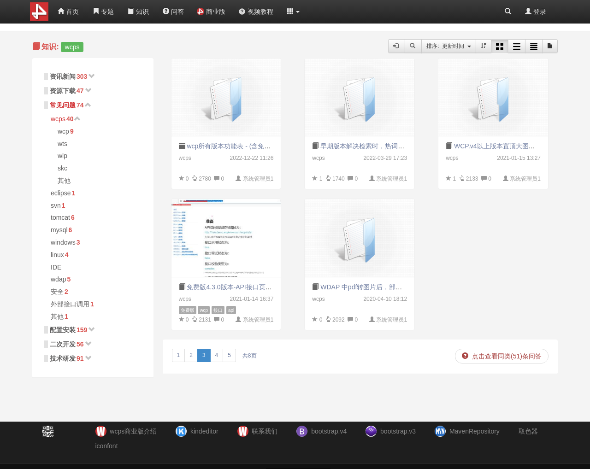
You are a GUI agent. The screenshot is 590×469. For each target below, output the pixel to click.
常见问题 (63, 105)
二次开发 (63, 344)
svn (56, 205)
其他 (64, 180)
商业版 (211, 11)
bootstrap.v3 (398, 431)
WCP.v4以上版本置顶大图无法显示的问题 (514, 146)
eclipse (61, 193)
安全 (57, 291)
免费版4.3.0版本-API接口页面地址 (235, 287)
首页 (68, 11)
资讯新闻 (63, 76)
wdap (58, 279)
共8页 (249, 355)
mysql (59, 230)
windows (63, 242)
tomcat (60, 217)
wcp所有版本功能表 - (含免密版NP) (237, 146)
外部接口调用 (70, 304)
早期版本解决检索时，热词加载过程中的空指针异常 (394, 146)
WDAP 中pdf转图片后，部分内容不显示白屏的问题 (393, 287)
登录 (535, 11)
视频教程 (255, 11)
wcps (58, 119)
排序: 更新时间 (448, 46)
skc (62, 168)
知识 (138, 11)
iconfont (106, 446)
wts (62, 143)
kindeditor (204, 431)
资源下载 (63, 90)
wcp (63, 131)
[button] (293, 11)
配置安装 (63, 330)
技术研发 (63, 358)
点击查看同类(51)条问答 (502, 356)
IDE (56, 267)
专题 (103, 11)
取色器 (528, 431)
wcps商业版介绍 (133, 431)
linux (57, 254)
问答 (173, 11)
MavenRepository (474, 431)
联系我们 (264, 431)
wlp (62, 155)
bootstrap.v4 (329, 431)
